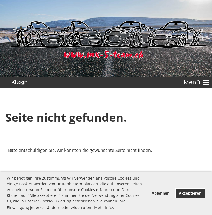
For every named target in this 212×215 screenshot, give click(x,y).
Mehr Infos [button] (104, 207)
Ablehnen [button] (160, 193)
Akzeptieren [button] (190, 193)
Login (19, 82)
